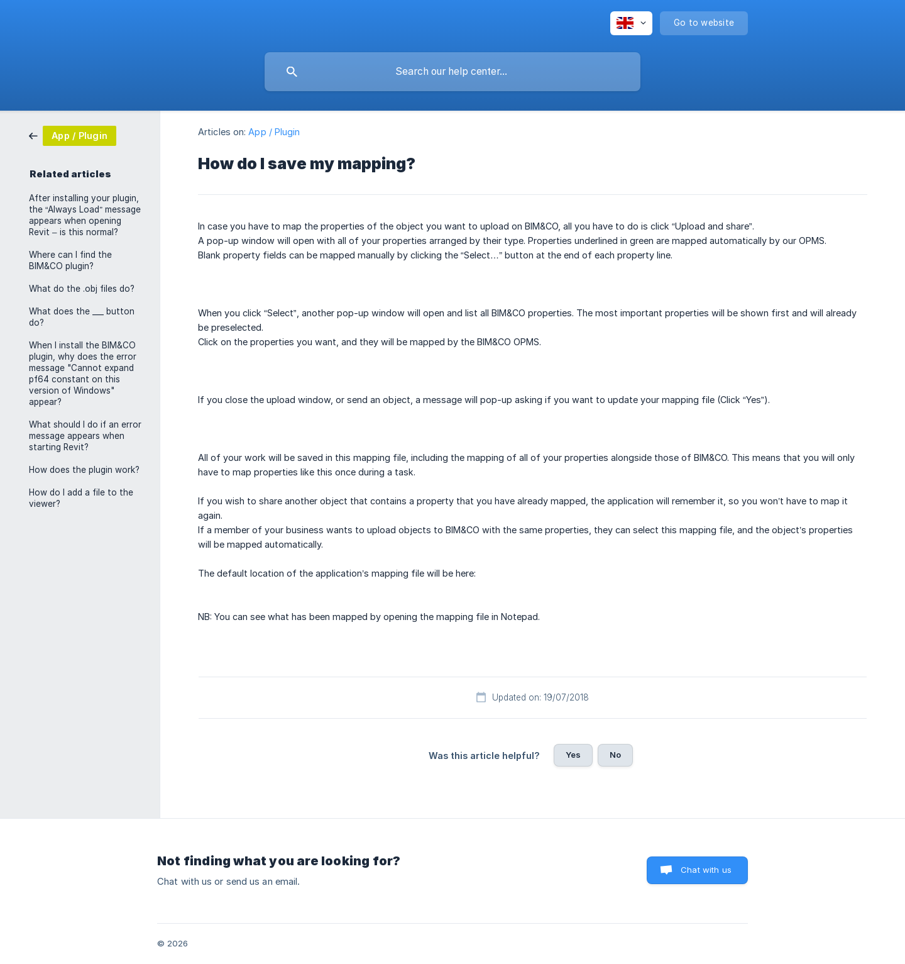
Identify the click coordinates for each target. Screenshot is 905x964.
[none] (631, 23)
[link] (72, 135)
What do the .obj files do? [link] (81, 289)
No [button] (615, 755)
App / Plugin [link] (274, 131)
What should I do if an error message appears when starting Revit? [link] (85, 435)
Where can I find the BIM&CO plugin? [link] (70, 260)
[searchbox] (452, 71)
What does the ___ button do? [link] (81, 317)
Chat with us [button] (706, 870)
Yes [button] (573, 755)
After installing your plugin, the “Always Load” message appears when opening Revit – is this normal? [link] (85, 215)
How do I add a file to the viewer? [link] (81, 498)
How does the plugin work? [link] (84, 470)
